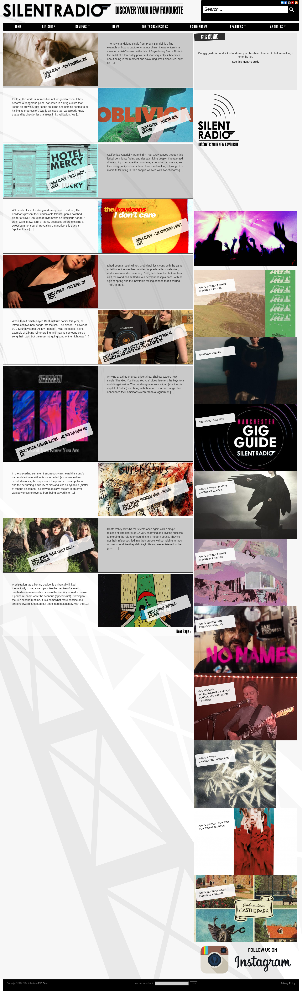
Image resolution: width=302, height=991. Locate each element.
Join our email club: (144, 983)
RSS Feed (42, 983)
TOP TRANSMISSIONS (155, 27)
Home (18, 27)
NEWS (116, 27)
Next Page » (183, 631)
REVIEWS (81, 27)
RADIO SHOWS (199, 27)
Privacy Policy (288, 983)
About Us (276, 27)
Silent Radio (100, 10)
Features (236, 27)
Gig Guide (48, 27)
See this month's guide (245, 61)
